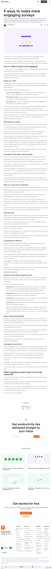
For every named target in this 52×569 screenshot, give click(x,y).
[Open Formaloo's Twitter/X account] (45, 568)
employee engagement (13, 201)
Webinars (46, 535)
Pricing (17, 533)
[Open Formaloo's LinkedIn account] (48, 568)
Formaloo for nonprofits (39, 553)
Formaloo (17, 353)
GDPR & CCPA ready (18, 544)
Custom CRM (28, 534)
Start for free (26, 516)
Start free (44, 1)
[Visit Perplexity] (9, 534)
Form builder (27, 528)
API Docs (46, 544)
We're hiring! (18, 537)
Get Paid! (18, 548)
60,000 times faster (30, 215)
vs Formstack (39, 534)
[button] (50, 2)
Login (38, 1)
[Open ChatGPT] (2, 534)
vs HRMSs (38, 540)
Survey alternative (38, 543)
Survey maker (28, 538)
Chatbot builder (28, 540)
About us (18, 531)
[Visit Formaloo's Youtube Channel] (50, 568)
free (10, 392)
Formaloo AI (27, 545)
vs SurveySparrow (40, 538)
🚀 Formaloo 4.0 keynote (19, 529)
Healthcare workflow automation (29, 548)
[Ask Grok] (11, 534)
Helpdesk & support (46, 529)
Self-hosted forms (29, 536)
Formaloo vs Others (39, 549)
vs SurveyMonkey (40, 536)
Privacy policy (19, 541)
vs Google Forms (40, 532)
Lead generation (28, 550)
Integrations (47, 541)
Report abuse (19, 546)
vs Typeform (38, 528)
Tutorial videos (47, 537)
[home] (6, 1)
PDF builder (27, 532)
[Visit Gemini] (6, 534)
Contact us (18, 535)
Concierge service (20, 550)
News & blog (47, 539)
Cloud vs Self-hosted (39, 546)
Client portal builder (29, 530)
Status (45, 546)
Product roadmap (46, 532)
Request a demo (26, 513)
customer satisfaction (29, 311)
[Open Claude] (4, 534)
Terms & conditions (20, 539)
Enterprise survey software (28, 543)
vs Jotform (38, 530)
